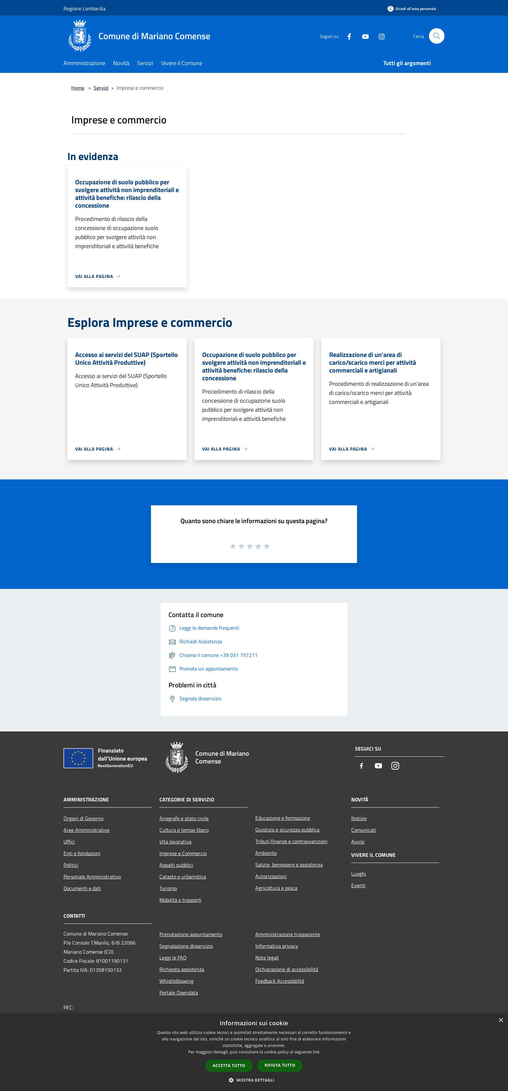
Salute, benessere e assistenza (289, 864)
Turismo (168, 888)
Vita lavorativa (175, 841)
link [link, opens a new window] (316, 1052)
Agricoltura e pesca (276, 888)
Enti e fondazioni (82, 853)
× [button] (500, 1020)
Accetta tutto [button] (229, 1065)
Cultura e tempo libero (184, 830)
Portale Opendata (178, 992)
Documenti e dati (82, 888)
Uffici (69, 841)
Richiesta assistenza (181, 969)
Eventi (358, 885)
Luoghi (358, 874)
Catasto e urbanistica (182, 876)
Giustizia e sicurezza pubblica (287, 829)
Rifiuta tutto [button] (280, 1065)
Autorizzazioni (271, 876)
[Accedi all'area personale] (411, 8)
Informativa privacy (276, 946)
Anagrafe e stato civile (184, 818)
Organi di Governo (83, 818)
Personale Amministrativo (92, 876)
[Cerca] (436, 36)
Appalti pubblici (176, 865)
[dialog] (254, 1052)
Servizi (101, 88)
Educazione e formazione (282, 818)
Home (77, 88)
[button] (254, 1080)
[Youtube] (362, 35)
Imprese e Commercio (183, 853)
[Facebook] (346, 35)
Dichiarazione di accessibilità (286, 969)
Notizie (359, 818)
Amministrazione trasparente (287, 934)
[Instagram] (379, 35)
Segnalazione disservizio (186, 946)
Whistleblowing (176, 981)
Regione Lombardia (85, 8)
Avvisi (357, 841)
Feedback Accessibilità (279, 981)
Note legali (267, 957)
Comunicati (363, 830)
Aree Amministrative (87, 830)
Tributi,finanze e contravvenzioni (291, 841)
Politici (71, 865)
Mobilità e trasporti (180, 900)
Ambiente (266, 853)
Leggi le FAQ (173, 957)
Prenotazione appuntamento (190, 934)
